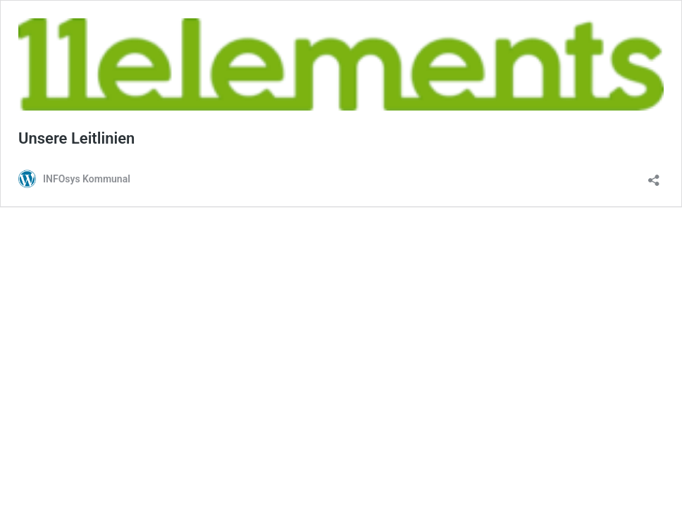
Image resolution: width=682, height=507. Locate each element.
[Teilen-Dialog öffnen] (654, 176)
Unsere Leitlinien (76, 138)
